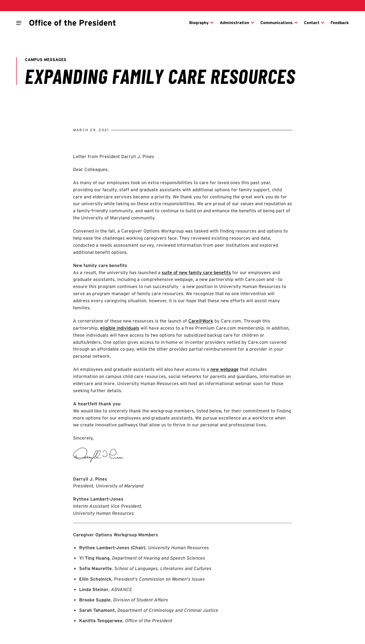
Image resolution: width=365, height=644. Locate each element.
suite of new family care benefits (196, 272)
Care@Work (200, 321)
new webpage (224, 369)
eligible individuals (119, 328)
